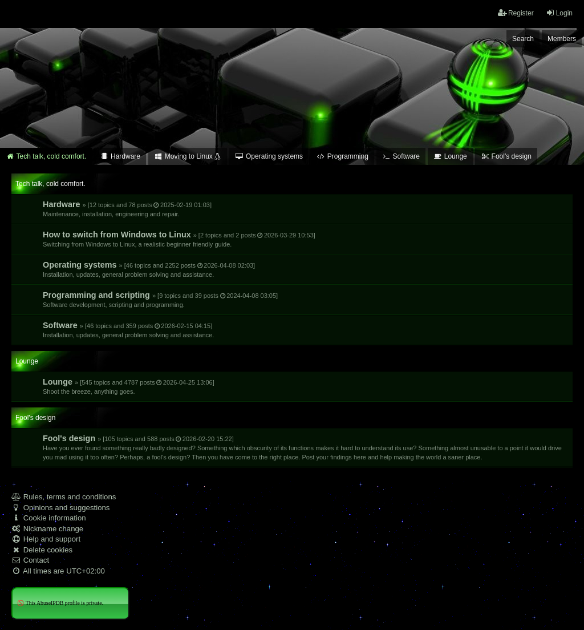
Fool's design (302, 447)
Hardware (127, 208)
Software (128, 329)
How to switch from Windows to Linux (179, 239)
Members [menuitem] (562, 39)
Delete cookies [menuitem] (41, 550)
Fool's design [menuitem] (506, 156)
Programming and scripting (160, 299)
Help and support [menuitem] (45, 539)
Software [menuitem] (401, 156)
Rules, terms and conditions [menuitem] (63, 496)
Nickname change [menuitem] (47, 528)
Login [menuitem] (559, 13)
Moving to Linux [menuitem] (187, 156)
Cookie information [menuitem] (48, 518)
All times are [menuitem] (58, 571)
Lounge (128, 386)
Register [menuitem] (516, 13)
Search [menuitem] (523, 39)
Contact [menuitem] (30, 560)
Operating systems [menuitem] (269, 156)
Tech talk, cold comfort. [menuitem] (46, 156)
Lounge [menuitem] (450, 156)
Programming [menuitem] (342, 156)
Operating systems (149, 269)
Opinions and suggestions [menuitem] (60, 507)
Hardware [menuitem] (120, 156)
